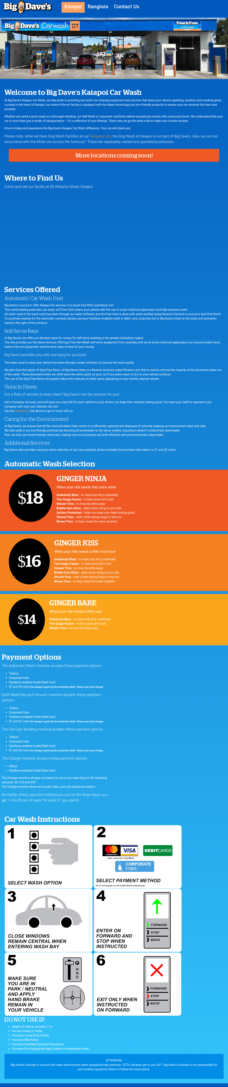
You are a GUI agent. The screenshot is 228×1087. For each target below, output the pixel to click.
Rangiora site (100, 136)
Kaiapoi (73, 6)
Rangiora (98, 6)
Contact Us (126, 6)
